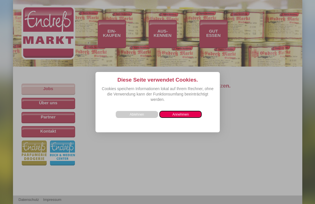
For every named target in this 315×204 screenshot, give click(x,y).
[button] (180, 114)
